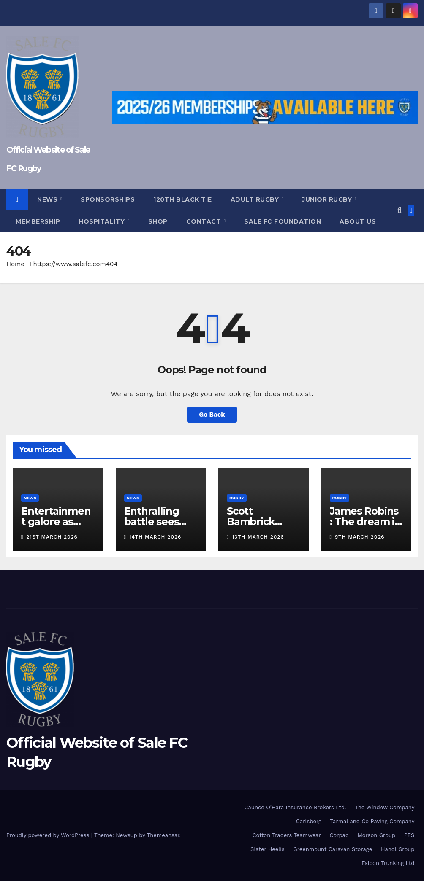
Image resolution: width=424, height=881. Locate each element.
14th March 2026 (155, 537)
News (48, 199)
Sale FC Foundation (282, 221)
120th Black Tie (182, 199)
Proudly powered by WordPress (48, 835)
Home (15, 264)
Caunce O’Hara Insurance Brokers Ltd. (295, 807)
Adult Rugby (256, 199)
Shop (158, 221)
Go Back (212, 414)
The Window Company (384, 807)
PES (409, 835)
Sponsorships (108, 199)
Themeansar (163, 835)
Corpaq (339, 835)
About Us (358, 221)
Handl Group (397, 849)
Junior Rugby (328, 199)
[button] (399, 210)
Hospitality (103, 221)
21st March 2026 (52, 537)
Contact (204, 221)
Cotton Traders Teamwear (287, 835)
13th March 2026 (258, 537)
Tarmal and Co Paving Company (372, 821)
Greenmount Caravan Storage (332, 849)
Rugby (236, 498)
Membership (38, 221)
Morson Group (376, 835)
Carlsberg (308, 821)
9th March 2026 (360, 537)
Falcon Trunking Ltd (387, 863)
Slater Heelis (267, 849)
